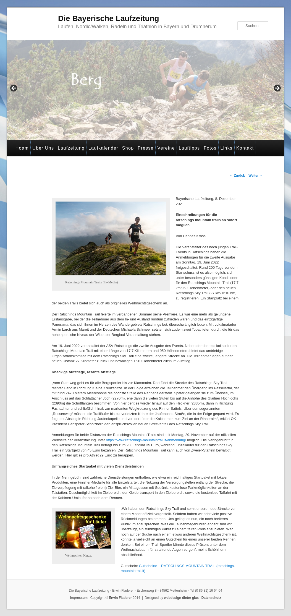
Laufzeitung (71, 148)
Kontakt (245, 148)
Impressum (79, 598)
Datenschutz (211, 598)
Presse (146, 148)
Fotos (210, 148)
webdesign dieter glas (181, 598)
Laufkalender (103, 148)
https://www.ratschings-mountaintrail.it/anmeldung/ (146, 440)
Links (226, 148)
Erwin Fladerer (120, 598)
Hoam (22, 148)
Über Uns (43, 148)
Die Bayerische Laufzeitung (108, 18)
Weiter (255, 176)
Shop (128, 148)
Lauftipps (189, 148)
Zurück (237, 176)
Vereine (166, 148)
